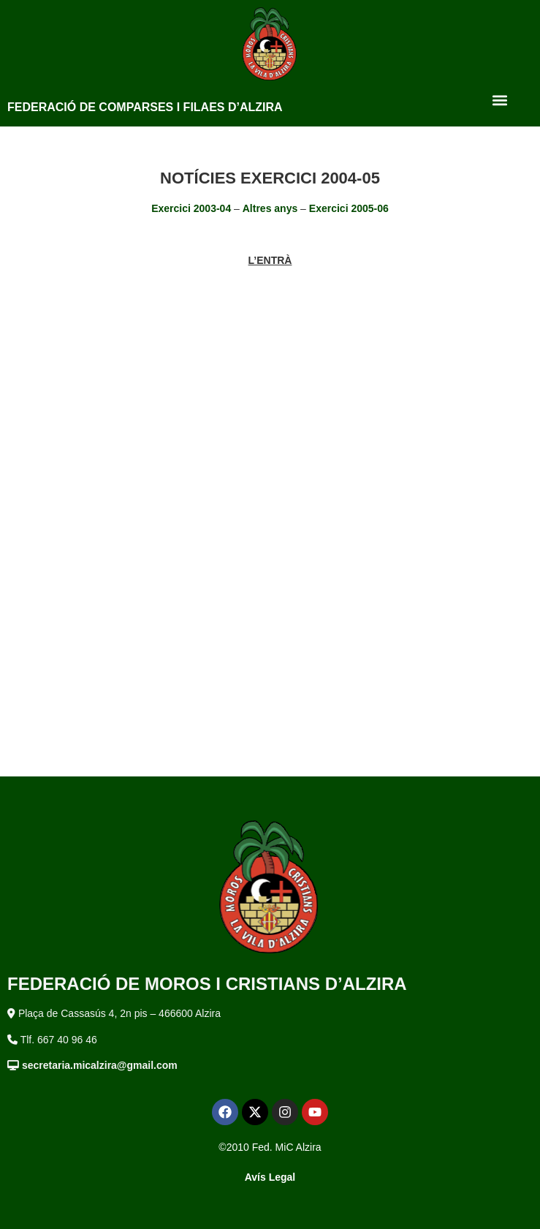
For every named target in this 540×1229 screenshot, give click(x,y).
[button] (499, 100)
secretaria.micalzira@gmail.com (100, 1065)
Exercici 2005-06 (349, 208)
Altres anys (270, 208)
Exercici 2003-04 (191, 208)
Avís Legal (270, 1177)
